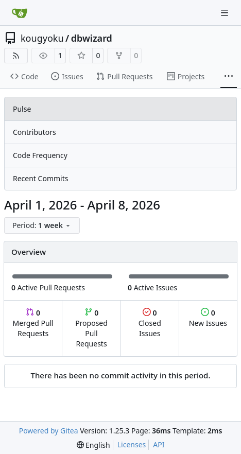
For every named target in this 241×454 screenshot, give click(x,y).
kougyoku (42, 38)
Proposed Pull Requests (91, 328)
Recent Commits (40, 178)
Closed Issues (150, 323)
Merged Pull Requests (33, 323)
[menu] (42, 225)
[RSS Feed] (16, 55)
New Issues (208, 318)
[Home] (19, 13)
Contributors (34, 132)
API (158, 444)
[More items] (228, 76)
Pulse (22, 109)
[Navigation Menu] (225, 12)
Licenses (131, 444)
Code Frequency (40, 155)
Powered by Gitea (48, 430)
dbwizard (91, 38)
